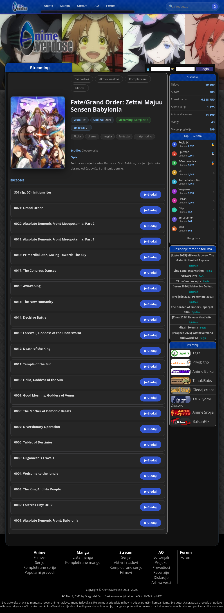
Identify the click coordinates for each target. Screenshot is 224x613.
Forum (111, 5)
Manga (65, 5)
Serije (39, 562)
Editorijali (161, 557)
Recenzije (161, 572)
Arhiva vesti (161, 582)
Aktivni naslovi (109, 79)
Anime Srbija (192, 412)
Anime (48, 5)
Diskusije (161, 577)
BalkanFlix (190, 421)
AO (96, 5)
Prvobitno (190, 362)
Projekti (161, 562)
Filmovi (80, 88)
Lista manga (83, 557)
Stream (82, 5)
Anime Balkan (193, 371)
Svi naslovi (82, 79)
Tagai (186, 353)
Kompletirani (138, 79)
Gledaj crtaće (192, 390)
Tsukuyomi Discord (191, 402)
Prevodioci (161, 567)
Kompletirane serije (39, 567)
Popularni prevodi (40, 572)
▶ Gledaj (150, 194)
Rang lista (194, 238)
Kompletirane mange (82, 562)
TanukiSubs (191, 380)
